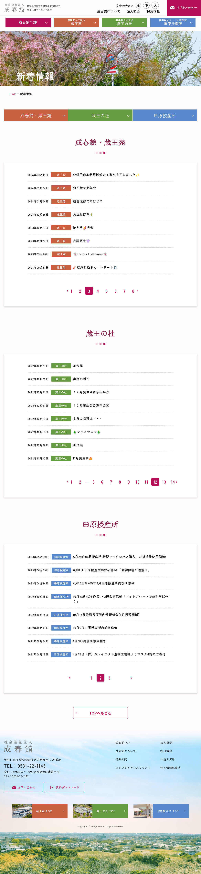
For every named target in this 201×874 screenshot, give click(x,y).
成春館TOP (28, 22)
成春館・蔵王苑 (36, 115)
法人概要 (133, 11)
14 (173, 481)
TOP (13, 94)
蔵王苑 (76, 22)
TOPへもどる (100, 712)
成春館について (108, 11)
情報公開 (121, 759)
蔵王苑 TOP (44, 811)
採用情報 (153, 11)
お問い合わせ (183, 7)
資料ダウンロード (64, 787)
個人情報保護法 (170, 768)
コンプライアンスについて (133, 768)
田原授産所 (173, 22)
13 (164, 481)
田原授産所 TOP (168, 811)
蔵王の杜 (124, 22)
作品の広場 (167, 759)
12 (155, 481)
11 (146, 481)
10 (137, 481)
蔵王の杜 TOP (106, 811)
